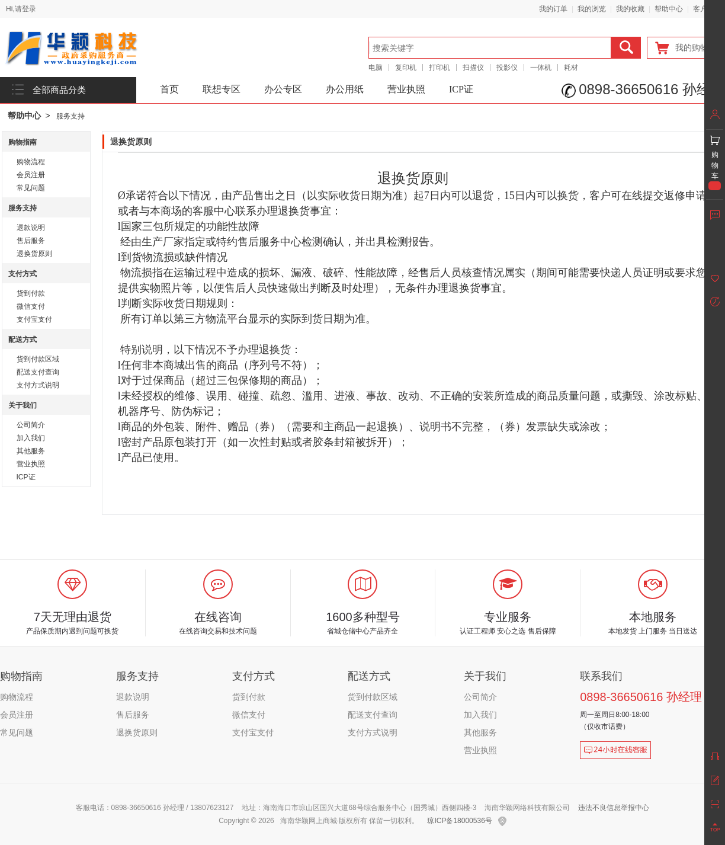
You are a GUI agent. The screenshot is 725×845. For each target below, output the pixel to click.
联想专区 (221, 89)
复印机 (405, 67)
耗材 (571, 67)
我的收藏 (630, 9)
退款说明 (31, 227)
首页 (169, 89)
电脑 (375, 67)
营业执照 (406, 89)
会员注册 (31, 175)
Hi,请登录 (21, 9)
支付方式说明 (38, 385)
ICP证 (461, 89)
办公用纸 (345, 89)
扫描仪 (473, 67)
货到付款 (31, 293)
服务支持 (70, 116)
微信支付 (31, 306)
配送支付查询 (38, 372)
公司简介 (31, 425)
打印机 (439, 67)
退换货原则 (34, 253)
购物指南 (22, 142)
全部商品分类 (59, 90)
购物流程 (31, 162)
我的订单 (553, 9)
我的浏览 (592, 9)
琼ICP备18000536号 (459, 821)
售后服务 (31, 240)
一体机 (540, 67)
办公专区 (283, 89)
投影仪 (507, 67)
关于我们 (22, 405)
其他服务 (31, 451)
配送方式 (22, 339)
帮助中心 (669, 9)
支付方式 (22, 274)
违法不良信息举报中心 (613, 808)
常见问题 (31, 188)
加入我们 (31, 438)
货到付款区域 (38, 359)
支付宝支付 (34, 319)
